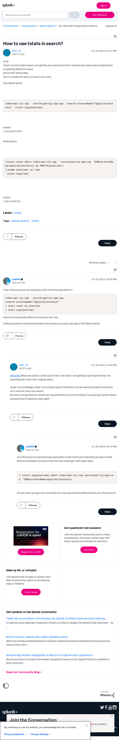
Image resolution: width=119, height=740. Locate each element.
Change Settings (39, 734)
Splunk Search (47, 25)
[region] (45, 730)
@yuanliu (15, 378)
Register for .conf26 (30, 555)
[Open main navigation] (115, 5)
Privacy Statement (14, 734)
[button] (115, 37)
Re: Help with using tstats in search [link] (78, 25)
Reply (107, 245)
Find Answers (10, 25)
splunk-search (20, 222)
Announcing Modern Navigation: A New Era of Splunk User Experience (49, 658)
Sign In (103, 5)
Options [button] (109, 26)
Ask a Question (100, 14)
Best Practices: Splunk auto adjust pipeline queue (37, 640)
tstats (17, 214)
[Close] (86, 725)
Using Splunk (29, 25)
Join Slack (89, 553)
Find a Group (31, 595)
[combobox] (41, 14)
